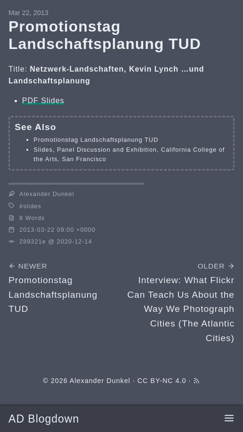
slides (32, 206)
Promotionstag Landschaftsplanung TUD (95, 139)
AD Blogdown (43, 419)
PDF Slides (43, 101)
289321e (32, 241)
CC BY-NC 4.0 (162, 380)
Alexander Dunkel (100, 380)
